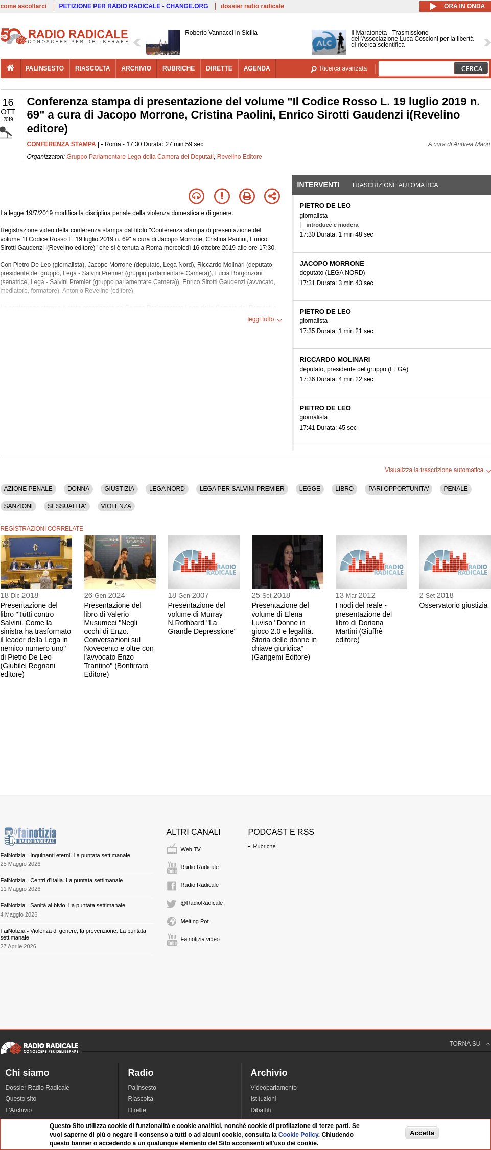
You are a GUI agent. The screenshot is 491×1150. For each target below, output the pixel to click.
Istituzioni (263, 1098)
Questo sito (21, 1098)
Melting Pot (195, 921)
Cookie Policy (298, 1134)
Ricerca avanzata (343, 68)
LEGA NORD (167, 488)
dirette (219, 68)
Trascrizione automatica (395, 185)
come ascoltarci (24, 6)
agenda (257, 68)
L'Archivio (19, 1110)
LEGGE (309, 488)
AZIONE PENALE (28, 488)
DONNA (78, 488)
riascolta (92, 68)
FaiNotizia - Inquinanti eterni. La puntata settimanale (65, 855)
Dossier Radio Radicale (37, 1087)
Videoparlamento (274, 1087)
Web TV (191, 849)
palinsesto (45, 68)
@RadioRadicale (202, 903)
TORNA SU (464, 1043)
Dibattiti (261, 1110)
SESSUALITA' (67, 506)
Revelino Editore (239, 156)
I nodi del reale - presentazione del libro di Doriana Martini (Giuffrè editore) (364, 622)
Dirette (137, 1110)
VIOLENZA (116, 506)
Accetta (422, 1133)
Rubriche (264, 846)
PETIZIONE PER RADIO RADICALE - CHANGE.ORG (133, 6)
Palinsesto (142, 1087)
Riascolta (140, 1098)
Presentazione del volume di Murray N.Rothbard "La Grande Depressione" (202, 618)
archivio (136, 68)
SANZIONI (18, 506)
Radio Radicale (200, 867)
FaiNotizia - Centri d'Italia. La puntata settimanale (62, 880)
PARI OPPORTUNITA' (398, 488)
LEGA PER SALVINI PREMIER (242, 488)
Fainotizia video (200, 939)
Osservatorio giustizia (453, 605)
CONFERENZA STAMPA (61, 144)
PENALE (455, 488)
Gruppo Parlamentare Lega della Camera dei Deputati (140, 156)
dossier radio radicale (252, 6)
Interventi (318, 185)
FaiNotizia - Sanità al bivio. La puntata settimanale (63, 905)
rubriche (178, 68)
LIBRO (344, 488)
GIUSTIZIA (119, 488)
